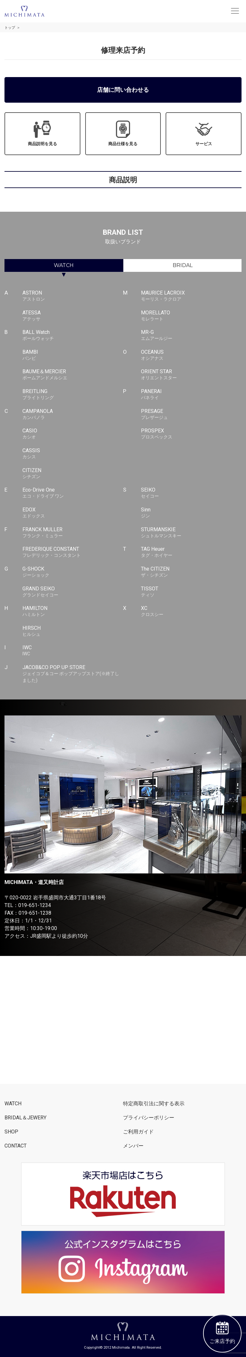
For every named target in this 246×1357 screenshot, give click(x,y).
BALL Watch (72, 335)
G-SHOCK (72, 572)
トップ (9, 28)
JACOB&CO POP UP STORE (72, 673)
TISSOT (191, 592)
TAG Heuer (191, 552)
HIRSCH (72, 631)
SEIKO (191, 493)
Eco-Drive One (72, 493)
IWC (72, 650)
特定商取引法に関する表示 (153, 1104)
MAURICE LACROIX (191, 296)
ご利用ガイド (138, 1132)
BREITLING (72, 394)
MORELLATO (191, 316)
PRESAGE (191, 414)
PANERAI (191, 394)
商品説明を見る (42, 133)
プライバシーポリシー (148, 1118)
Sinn (191, 513)
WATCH (64, 265)
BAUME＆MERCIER (72, 374)
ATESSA (72, 316)
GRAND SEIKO (72, 592)
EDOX (72, 513)
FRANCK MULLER (72, 532)
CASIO (72, 434)
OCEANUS (191, 355)
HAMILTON (72, 611)
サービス (203, 133)
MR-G (191, 335)
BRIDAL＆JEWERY (25, 1118)
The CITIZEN (191, 572)
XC (191, 611)
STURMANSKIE (191, 532)
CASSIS (72, 453)
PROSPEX (191, 434)
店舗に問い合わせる (123, 89)
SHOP (11, 1132)
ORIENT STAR (191, 374)
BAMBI (72, 355)
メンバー (133, 1146)
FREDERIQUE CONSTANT (72, 552)
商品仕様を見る (122, 133)
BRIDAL (183, 265)
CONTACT (15, 1146)
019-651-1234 (34, 905)
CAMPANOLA (72, 414)
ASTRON (72, 296)
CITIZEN (72, 473)
